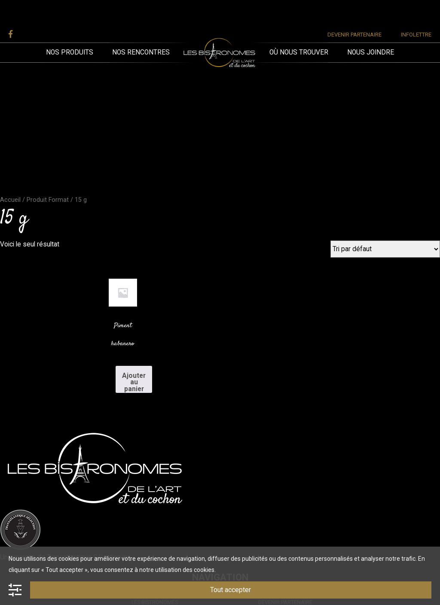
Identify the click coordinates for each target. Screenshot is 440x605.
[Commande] (385, 249)
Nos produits (69, 52)
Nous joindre (370, 52)
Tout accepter (230, 590)
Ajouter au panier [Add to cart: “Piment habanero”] (134, 382)
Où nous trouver (298, 52)
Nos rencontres (141, 52)
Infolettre (416, 34)
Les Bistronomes (219, 23)
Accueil (10, 199)
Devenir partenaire (354, 34)
